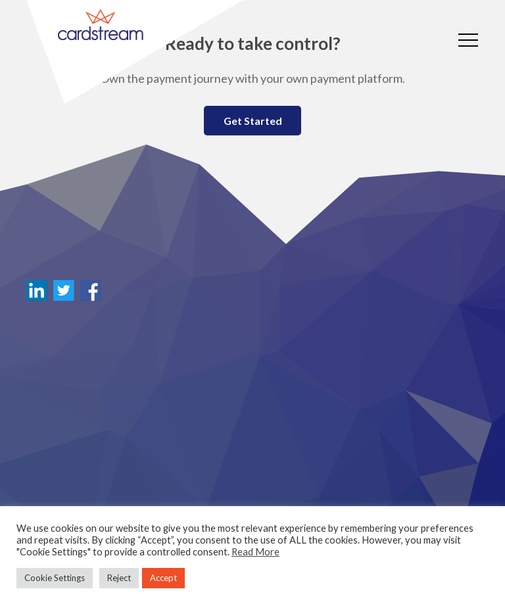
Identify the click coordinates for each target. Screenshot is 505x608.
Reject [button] (119, 578)
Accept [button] (163, 578)
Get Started (253, 120)
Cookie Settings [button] (54, 578)
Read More (255, 551)
